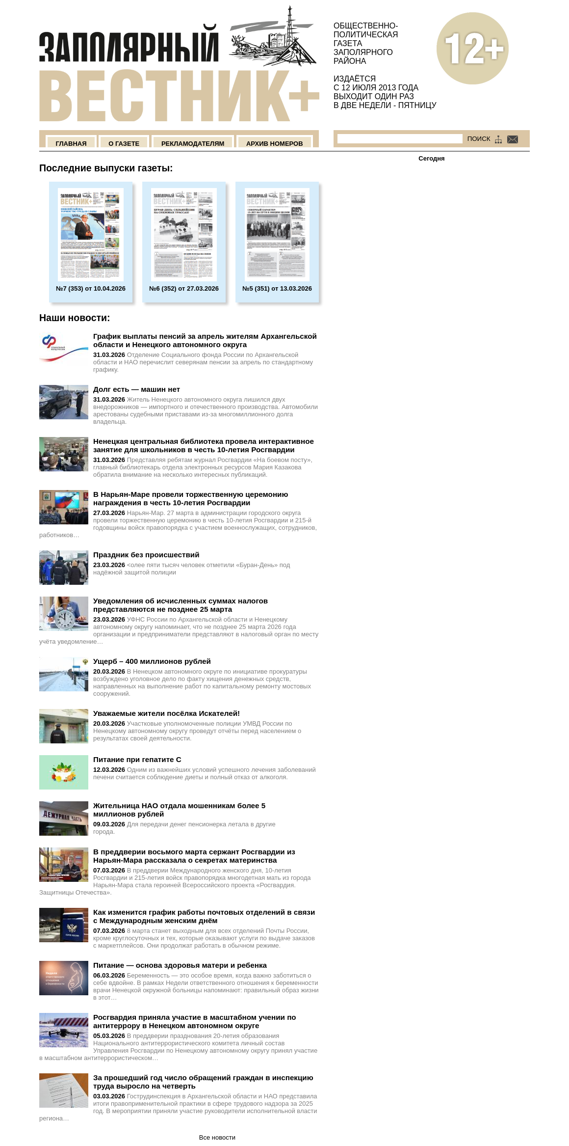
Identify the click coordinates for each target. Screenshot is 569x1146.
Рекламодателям (192, 143)
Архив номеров (274, 143)
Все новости (217, 1137)
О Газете (123, 143)
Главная (70, 143)
